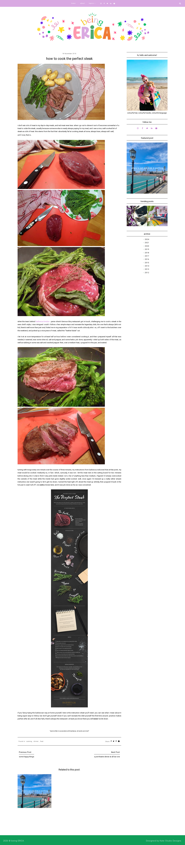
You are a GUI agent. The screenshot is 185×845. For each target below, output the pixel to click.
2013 (147, 269)
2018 (147, 253)
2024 (147, 239)
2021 (147, 243)
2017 (147, 256)
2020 (147, 246)
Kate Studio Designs (170, 841)
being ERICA (17, 841)
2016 (147, 259)
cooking (29, 741)
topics (91, 3)
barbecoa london (42, 321)
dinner (36, 741)
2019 (147, 249)
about (82, 3)
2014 (147, 266)
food (41, 741)
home (73, 3)
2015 (147, 263)
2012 (147, 273)
